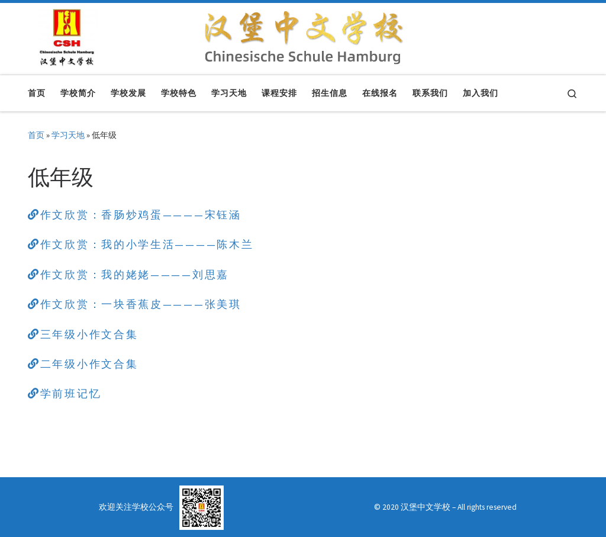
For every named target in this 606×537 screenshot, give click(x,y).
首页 (36, 135)
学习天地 (68, 135)
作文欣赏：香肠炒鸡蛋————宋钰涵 (134, 214)
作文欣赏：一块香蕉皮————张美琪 (134, 304)
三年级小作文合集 (83, 334)
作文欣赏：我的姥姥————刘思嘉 (128, 274)
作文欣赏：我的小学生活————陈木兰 (140, 244)
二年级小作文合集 (83, 364)
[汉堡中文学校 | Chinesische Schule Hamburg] (67, 36)
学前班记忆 (64, 393)
